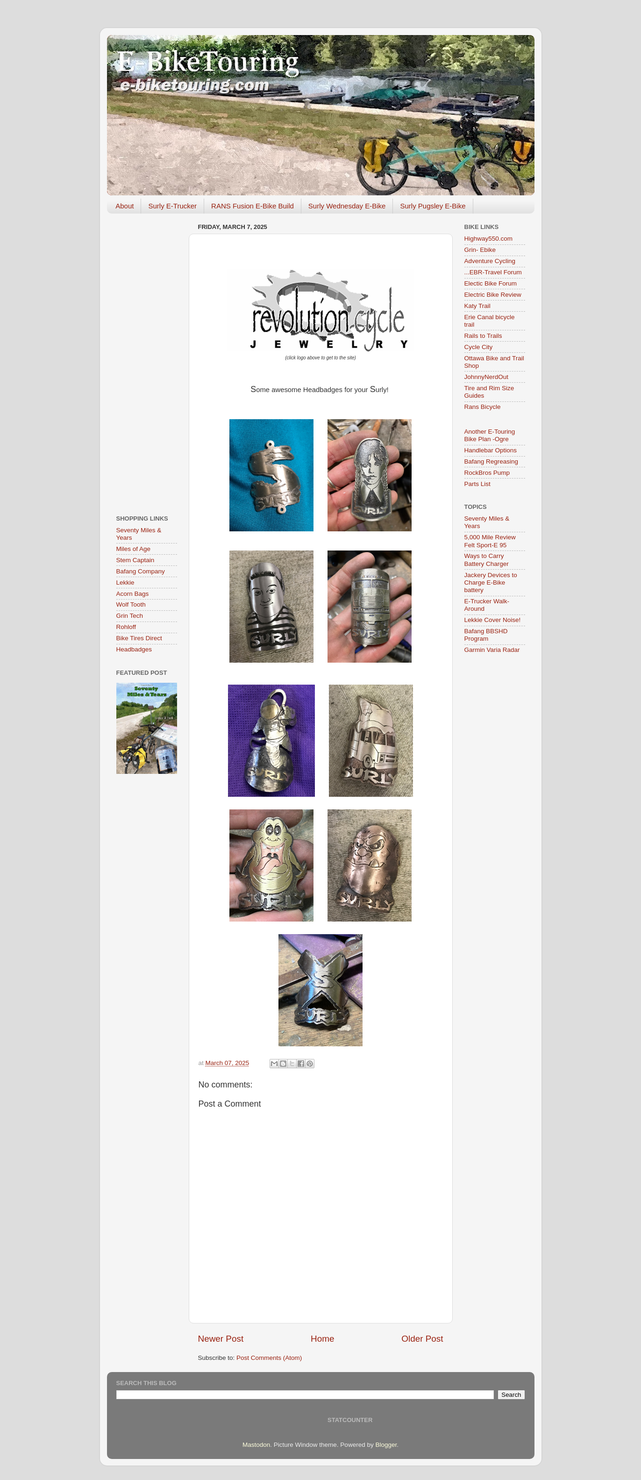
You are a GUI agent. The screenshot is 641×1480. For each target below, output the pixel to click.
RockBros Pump (487, 472)
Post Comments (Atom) (269, 1357)
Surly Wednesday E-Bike (347, 206)
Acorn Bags (132, 593)
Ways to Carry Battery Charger (486, 559)
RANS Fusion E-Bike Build (252, 206)
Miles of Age (133, 548)
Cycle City (478, 346)
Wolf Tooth (131, 604)
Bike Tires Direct (139, 638)
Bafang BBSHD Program (486, 635)
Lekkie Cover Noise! (492, 619)
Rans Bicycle (482, 406)
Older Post (422, 1339)
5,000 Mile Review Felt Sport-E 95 (490, 541)
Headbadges (134, 649)
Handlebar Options (490, 450)
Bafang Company (140, 571)
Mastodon (256, 1444)
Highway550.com (488, 238)
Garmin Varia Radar (492, 649)
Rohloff (126, 626)
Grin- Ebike (480, 249)
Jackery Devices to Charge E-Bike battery (490, 582)
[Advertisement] (146, 361)
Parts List (477, 483)
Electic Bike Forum (490, 283)
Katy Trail (477, 305)
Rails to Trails (483, 335)
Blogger (386, 1444)
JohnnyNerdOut (486, 376)
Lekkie (125, 582)
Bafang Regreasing (491, 461)
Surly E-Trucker (172, 206)
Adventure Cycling (490, 261)
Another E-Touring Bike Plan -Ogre (489, 435)
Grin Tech (129, 615)
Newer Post (221, 1339)
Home (322, 1339)
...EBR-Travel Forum (493, 272)
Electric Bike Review (492, 294)
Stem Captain (135, 560)
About (124, 206)
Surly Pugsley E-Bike (432, 206)
